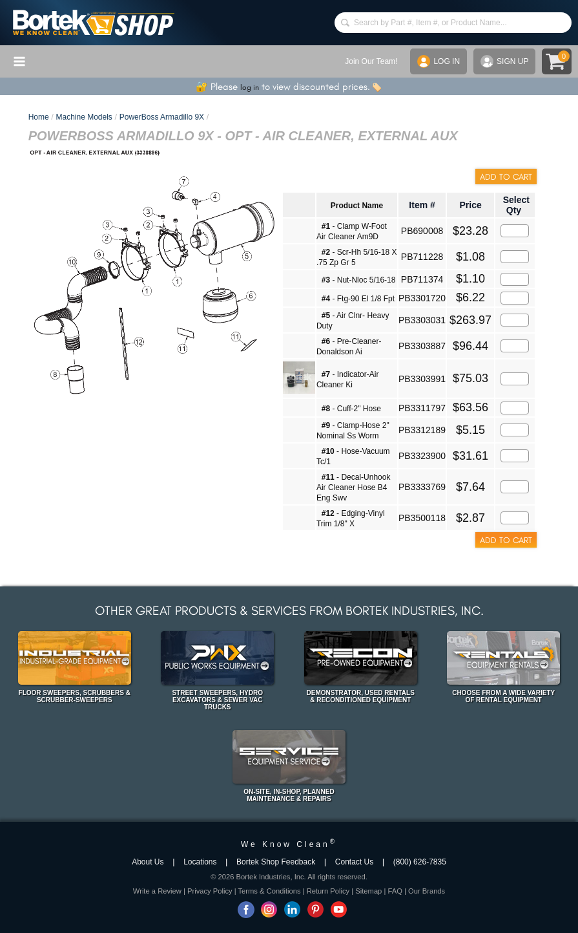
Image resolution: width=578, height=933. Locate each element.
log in (249, 87)
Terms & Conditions (269, 891)
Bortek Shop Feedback (275, 861)
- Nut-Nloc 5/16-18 (359, 279)
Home (38, 117)
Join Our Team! (371, 61)
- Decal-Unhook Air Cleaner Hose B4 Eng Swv (353, 487)
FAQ (394, 891)
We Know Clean (289, 844)
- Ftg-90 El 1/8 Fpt (358, 298)
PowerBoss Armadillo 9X (161, 117)
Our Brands (426, 891)
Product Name (357, 205)
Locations (199, 861)
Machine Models (84, 117)
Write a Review (157, 891)
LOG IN (438, 61)
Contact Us (354, 861)
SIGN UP (504, 61)
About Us (147, 861)
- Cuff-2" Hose (351, 408)
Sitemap (368, 891)
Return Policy (328, 891)
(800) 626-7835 (419, 861)
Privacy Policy (209, 891)
